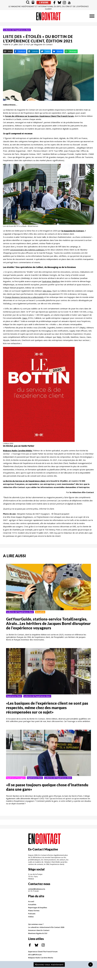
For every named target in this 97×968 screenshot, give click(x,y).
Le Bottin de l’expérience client (17, 30)
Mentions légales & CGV (37, 933)
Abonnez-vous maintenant (49, 964)
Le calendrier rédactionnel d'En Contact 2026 (46, 927)
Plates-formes (33, 910)
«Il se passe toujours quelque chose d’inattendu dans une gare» (47, 786)
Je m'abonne (43, 2)
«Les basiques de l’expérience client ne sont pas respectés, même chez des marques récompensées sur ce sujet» (47, 707)
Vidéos (31, 916)
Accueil (31, 901)
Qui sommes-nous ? (36, 924)
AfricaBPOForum (35, 954)
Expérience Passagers (16, 778)
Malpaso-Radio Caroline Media (40, 957)
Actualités (40, 612)
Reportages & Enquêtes (37, 907)
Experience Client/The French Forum (42, 951)
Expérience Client (14, 696)
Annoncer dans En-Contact (38, 930)
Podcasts (31, 913)
